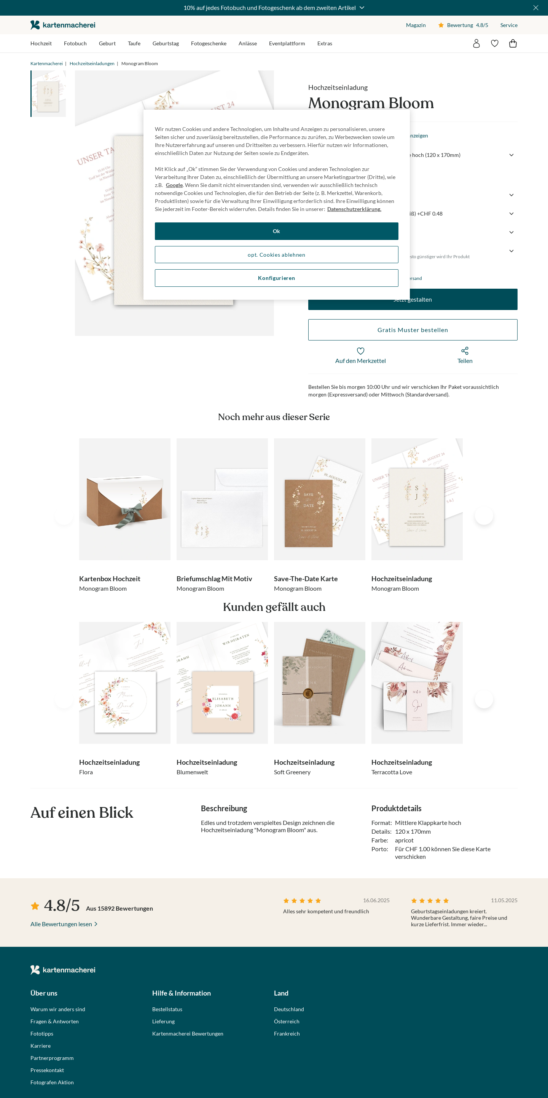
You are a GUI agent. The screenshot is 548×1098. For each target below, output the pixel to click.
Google (174, 185)
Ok (276, 231)
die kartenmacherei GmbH (62, 25)
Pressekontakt (47, 1070)
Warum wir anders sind (57, 1009)
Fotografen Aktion (52, 1082)
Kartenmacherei (46, 63)
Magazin (416, 25)
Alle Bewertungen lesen (61, 923)
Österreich (286, 1021)
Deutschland (289, 1009)
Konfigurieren (276, 278)
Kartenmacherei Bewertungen (187, 1034)
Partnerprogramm (52, 1058)
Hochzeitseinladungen (92, 63)
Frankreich (287, 1034)
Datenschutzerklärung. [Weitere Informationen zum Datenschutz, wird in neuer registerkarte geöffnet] (354, 209)
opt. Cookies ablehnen (277, 254)
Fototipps (41, 1034)
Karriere (40, 1046)
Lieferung (163, 1021)
